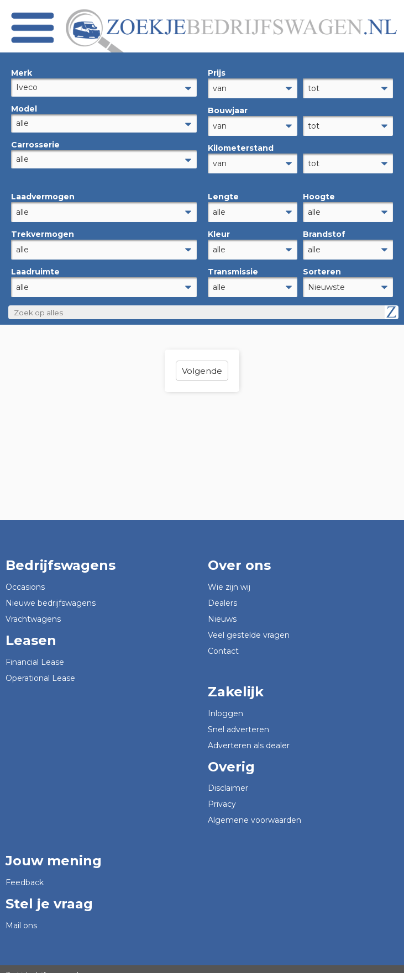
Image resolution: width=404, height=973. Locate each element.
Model (24, 109)
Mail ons (21, 915)
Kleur (219, 227)
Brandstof (324, 227)
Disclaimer (228, 778)
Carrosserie (35, 145)
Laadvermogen (43, 191)
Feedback (25, 872)
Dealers (222, 593)
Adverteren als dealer (249, 735)
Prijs (216, 73)
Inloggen (225, 703)
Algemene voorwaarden (254, 810)
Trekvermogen (42, 227)
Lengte (223, 191)
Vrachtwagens (33, 609)
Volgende (202, 361)
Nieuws (222, 609)
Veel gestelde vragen (249, 625)
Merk (21, 73)
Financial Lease (35, 652)
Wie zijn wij (229, 577)
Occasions (25, 577)
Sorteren (322, 263)
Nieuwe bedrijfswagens (51, 593)
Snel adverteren (238, 719)
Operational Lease (40, 668)
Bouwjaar (228, 109)
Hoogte (319, 191)
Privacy (222, 794)
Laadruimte (35, 263)
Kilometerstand (241, 145)
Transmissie (233, 263)
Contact (223, 641)
